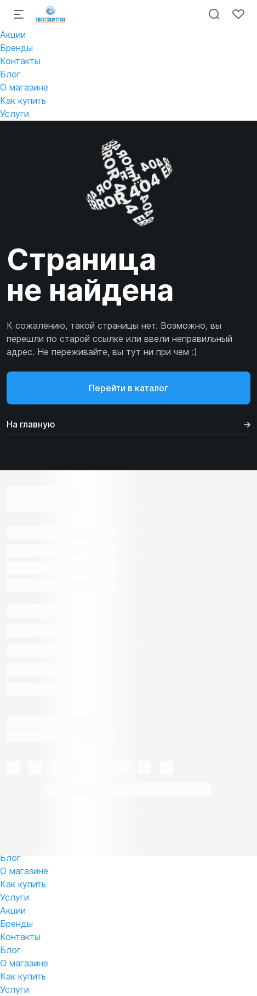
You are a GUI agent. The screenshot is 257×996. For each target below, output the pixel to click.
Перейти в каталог (128, 387)
